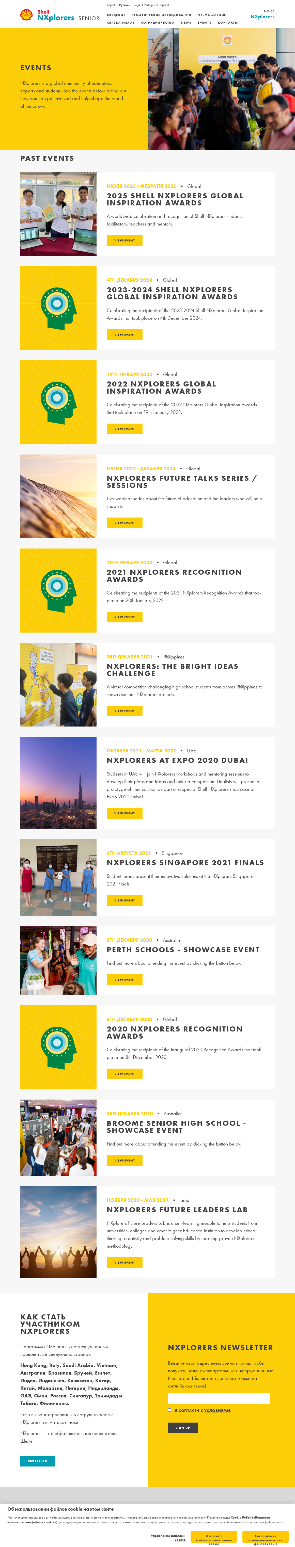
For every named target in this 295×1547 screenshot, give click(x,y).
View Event (124, 240)
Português (150, 5)
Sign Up (183, 1428)
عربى (137, 5)
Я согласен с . (200, 1410)
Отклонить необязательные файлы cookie (214, 1538)
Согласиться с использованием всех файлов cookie (266, 1538)
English (111, 5)
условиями (217, 1410)
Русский (124, 5)
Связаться (37, 1461)
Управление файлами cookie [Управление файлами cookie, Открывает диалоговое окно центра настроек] (168, 1538)
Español (164, 5)
